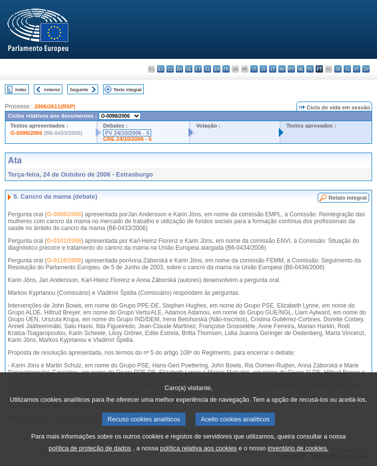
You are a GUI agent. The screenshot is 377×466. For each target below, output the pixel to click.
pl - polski (310, 69)
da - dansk (179, 69)
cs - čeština (170, 69)
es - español (160, 69)
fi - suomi (356, 69)
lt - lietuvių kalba (272, 69)
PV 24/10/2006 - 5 (127, 133)
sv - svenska (366, 69)
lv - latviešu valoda (263, 69)
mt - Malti (291, 69)
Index (21, 89)
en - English (216, 69)
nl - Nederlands (300, 69)
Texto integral (127, 89)
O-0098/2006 (26, 133)
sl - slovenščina (347, 69)
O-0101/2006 (64, 240)
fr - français (226, 69)
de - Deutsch (188, 69)
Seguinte (79, 89)
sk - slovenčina (338, 69)
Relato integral (347, 198)
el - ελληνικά (207, 69)
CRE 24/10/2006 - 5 (127, 139)
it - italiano (254, 69)
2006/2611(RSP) (54, 106)
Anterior (52, 89)
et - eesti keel (198, 69)
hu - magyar (282, 69)
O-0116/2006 (64, 260)
